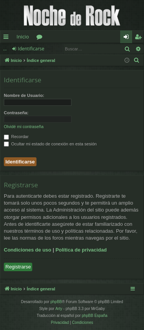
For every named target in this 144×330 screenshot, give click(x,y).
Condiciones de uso (27, 250)
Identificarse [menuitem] (128, 38)
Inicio (23, 36)
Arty (58, 309)
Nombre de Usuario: (24, 95)
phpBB (56, 302)
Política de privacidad (81, 250)
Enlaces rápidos (7, 38)
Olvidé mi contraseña (23, 126)
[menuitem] (136, 60)
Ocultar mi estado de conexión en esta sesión (50, 144)
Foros (40, 38)
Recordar (16, 136)
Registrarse (18, 267)
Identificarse (31, 48)
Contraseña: (16, 112)
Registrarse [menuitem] (140, 38)
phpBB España (95, 315)
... (5, 48)
